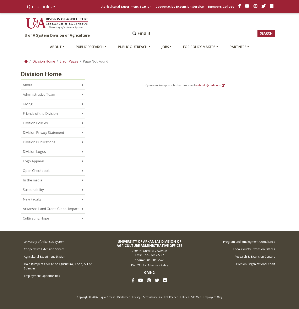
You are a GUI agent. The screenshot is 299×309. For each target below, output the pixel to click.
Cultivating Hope (36, 218)
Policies (184, 297)
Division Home (43, 61)
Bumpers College (221, 6)
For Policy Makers (199, 47)
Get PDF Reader (168, 297)
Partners (238, 47)
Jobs (165, 47)
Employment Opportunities (42, 276)
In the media (32, 180)
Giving (28, 104)
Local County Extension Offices (254, 249)
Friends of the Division (40, 113)
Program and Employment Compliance (249, 242)
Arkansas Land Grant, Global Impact (51, 208)
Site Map (196, 297)
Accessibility (150, 297)
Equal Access (107, 297)
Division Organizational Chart (255, 264)
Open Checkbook (36, 170)
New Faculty (32, 199)
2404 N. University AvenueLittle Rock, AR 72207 (149, 253)
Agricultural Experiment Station (126, 6)
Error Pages (69, 61)
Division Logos (34, 151)
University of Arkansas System (44, 242)
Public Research (90, 47)
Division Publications (39, 142)
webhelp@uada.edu (208, 85)
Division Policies (35, 123)
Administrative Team (39, 94)
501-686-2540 (155, 260)
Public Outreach (133, 47)
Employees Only (212, 297)
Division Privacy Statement (43, 132)
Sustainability (33, 189)
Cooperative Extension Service (180, 6)
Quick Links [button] (39, 6)
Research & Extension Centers (254, 256)
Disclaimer (123, 297)
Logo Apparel (33, 161)
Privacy (136, 297)
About (56, 47)
